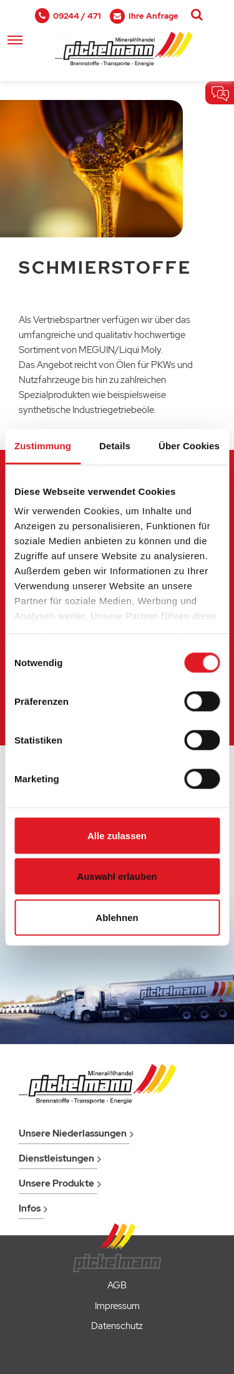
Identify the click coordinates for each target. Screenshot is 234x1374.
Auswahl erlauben (117, 876)
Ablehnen (116, 917)
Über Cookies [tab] (189, 445)
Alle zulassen (117, 835)
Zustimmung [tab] (42, 445)
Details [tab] (114, 445)
